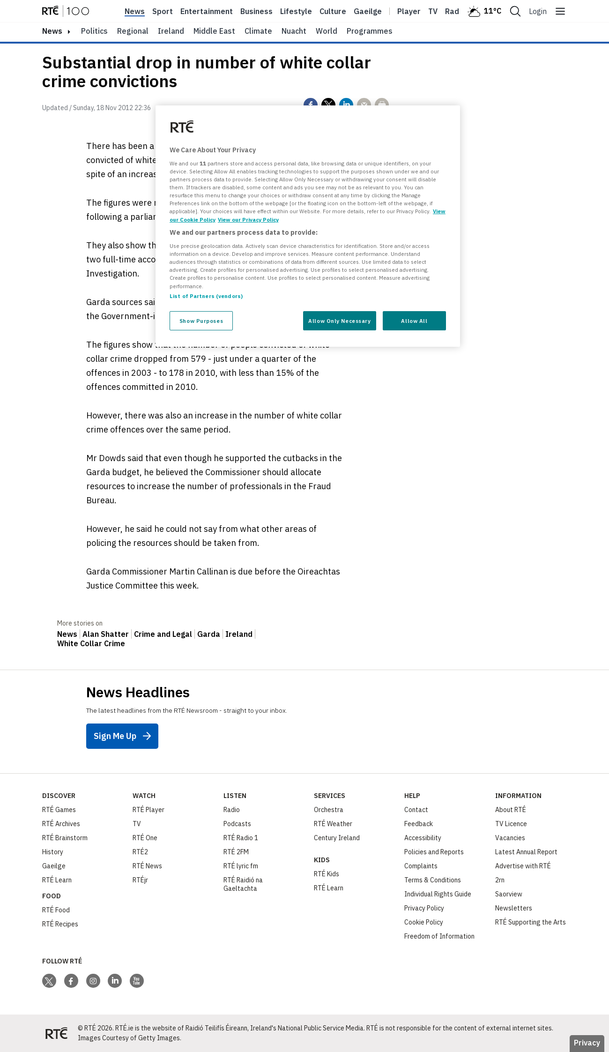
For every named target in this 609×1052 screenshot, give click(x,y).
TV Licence (511, 824)
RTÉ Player (148, 810)
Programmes (370, 31)
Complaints (421, 866)
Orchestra (328, 810)
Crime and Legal (163, 634)
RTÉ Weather (333, 824)
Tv (433, 11)
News (135, 11)
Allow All (414, 320)
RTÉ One (145, 838)
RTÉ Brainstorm (65, 838)
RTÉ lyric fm (240, 866)
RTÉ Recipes (60, 924)
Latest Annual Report (526, 852)
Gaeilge (368, 11)
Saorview (508, 894)
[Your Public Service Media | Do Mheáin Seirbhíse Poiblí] (56, 1033)
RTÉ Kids (326, 874)
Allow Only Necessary (339, 320)
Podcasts (237, 824)
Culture (332, 11)
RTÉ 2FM (236, 852)
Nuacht (294, 31)
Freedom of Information (439, 936)
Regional (133, 31)
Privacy (587, 1042)
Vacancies (510, 838)
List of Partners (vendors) (206, 295)
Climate (258, 31)
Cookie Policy (423, 922)
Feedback (418, 824)
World (326, 31)
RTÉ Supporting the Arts (530, 922)
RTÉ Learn (57, 880)
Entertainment (206, 11)
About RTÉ (510, 810)
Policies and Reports (434, 852)
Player (409, 11)
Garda (208, 634)
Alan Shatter (105, 634)
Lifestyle (296, 11)
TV (137, 824)
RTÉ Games (59, 810)
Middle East (214, 31)
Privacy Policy (424, 908)
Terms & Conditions (432, 880)
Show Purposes (201, 320)
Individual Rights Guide (437, 894)
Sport (162, 11)
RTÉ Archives (61, 824)
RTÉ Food (56, 910)
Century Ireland (337, 838)
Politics (94, 31)
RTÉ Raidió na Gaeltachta (243, 884)
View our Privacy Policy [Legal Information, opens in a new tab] (248, 219)
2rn (500, 880)
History (52, 852)
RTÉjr (140, 880)
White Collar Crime (91, 643)
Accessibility (422, 838)
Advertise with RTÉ (523, 866)
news (52, 31)
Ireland (171, 31)
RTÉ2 (140, 852)
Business (256, 11)
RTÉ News (147, 866)
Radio (455, 11)
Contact (416, 810)
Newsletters (513, 908)
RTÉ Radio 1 (240, 838)
